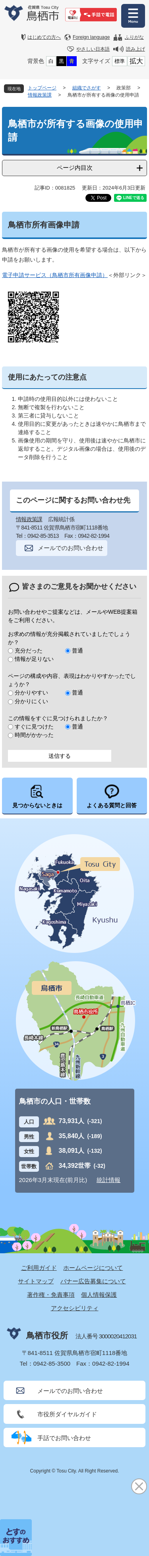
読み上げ (135, 49)
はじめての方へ (44, 37)
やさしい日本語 (93, 49)
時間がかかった (34, 735)
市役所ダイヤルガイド (67, 1414)
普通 (77, 650)
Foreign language (91, 37)
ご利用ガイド (39, 1267)
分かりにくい (31, 701)
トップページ (42, 88)
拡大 (136, 61)
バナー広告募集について (93, 1281)
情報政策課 (40, 95)
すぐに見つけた (34, 726)
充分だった (29, 650)
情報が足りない (34, 659)
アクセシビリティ (75, 1308)
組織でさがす (86, 88)
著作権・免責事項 (51, 1294)
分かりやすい (31, 692)
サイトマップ (36, 1281)
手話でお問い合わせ (64, 1438)
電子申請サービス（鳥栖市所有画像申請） (55, 275)
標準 (119, 61)
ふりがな (134, 37)
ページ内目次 (75, 167)
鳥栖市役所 (47, 1335)
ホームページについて (93, 1267)
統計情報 (108, 1179)
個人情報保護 (99, 1294)
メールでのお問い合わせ (70, 548)
